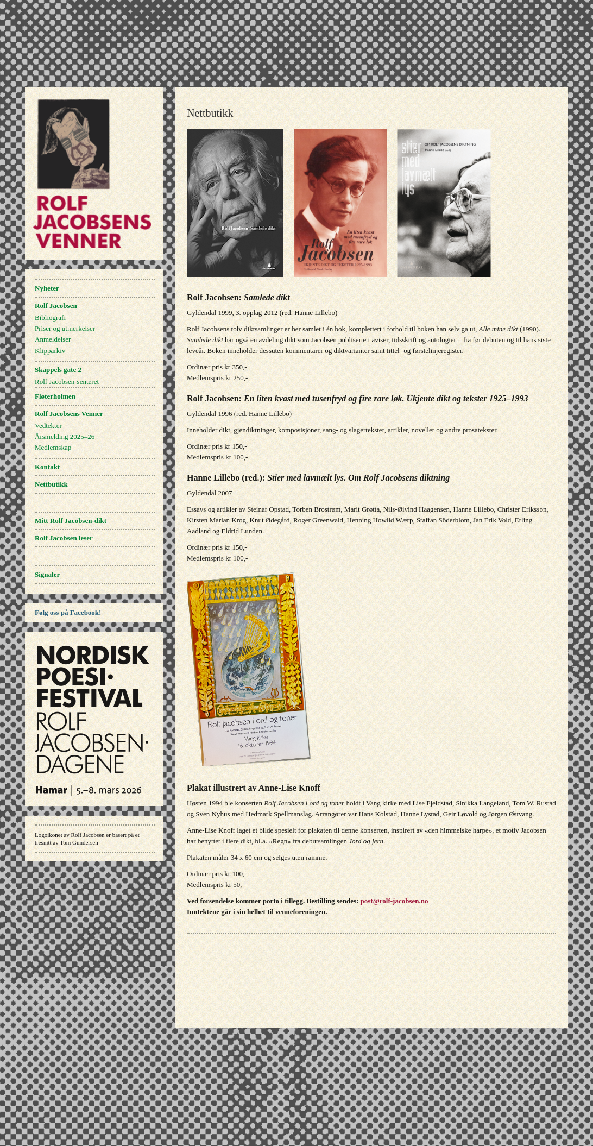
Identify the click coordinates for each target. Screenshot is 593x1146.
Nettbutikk (51, 484)
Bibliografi (50, 317)
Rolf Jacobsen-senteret (67, 381)
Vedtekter (48, 425)
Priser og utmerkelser (65, 328)
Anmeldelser (53, 339)
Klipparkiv (50, 351)
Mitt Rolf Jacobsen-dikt (70, 521)
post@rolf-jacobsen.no (394, 901)
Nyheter (47, 288)
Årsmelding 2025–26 (64, 436)
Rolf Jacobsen (56, 305)
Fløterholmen (55, 396)
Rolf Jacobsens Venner (69, 414)
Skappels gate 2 (58, 370)
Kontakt (47, 467)
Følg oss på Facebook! (68, 612)
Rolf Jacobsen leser (64, 538)
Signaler (47, 574)
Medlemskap (53, 447)
